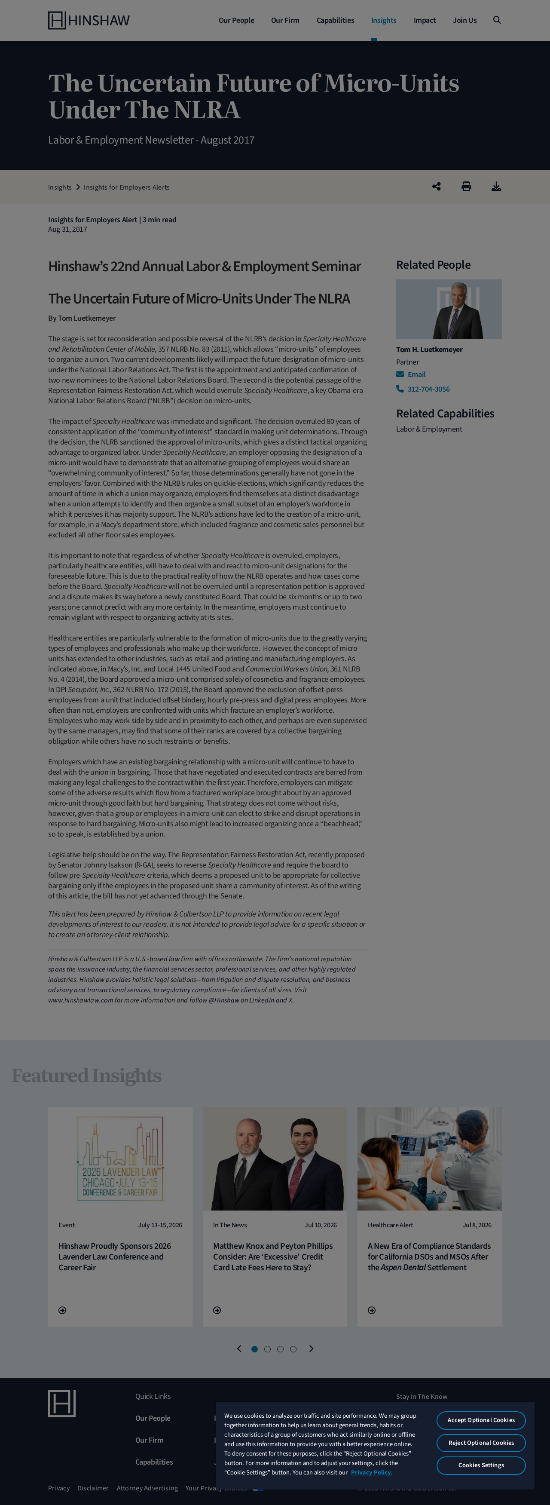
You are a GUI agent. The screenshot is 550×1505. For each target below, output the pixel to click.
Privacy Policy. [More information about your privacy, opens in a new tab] (371, 1472)
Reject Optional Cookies (481, 1442)
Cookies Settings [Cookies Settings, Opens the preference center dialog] (481, 1465)
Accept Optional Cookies (481, 1420)
